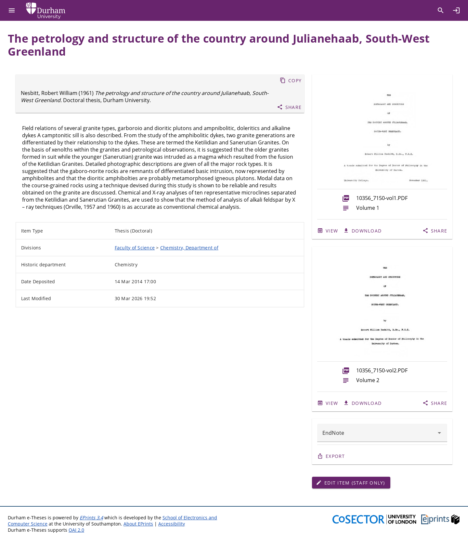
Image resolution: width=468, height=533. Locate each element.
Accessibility (171, 524)
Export (335, 456)
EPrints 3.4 (91, 517)
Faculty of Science (135, 248)
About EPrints (138, 524)
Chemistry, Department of (189, 248)
